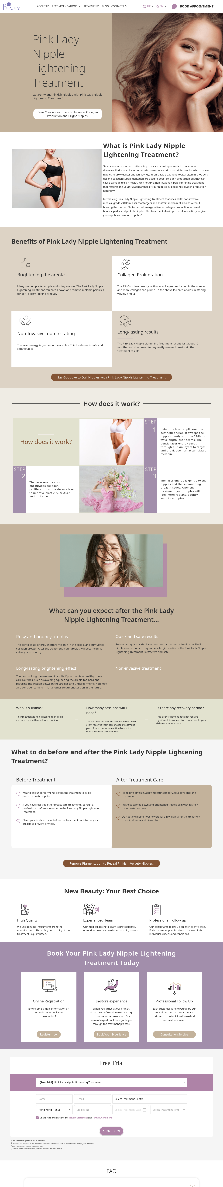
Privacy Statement (78, 1117)
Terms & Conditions (102, 1117)
